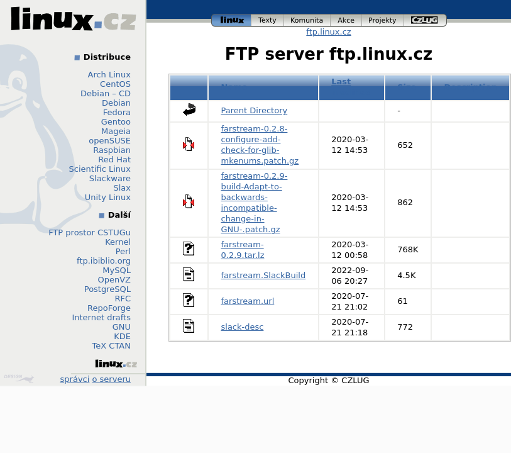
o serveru (111, 379)
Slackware (110, 178)
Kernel (118, 242)
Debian (116, 103)
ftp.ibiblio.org (104, 261)
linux (231, 20)
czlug (425, 20)
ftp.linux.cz (328, 31)
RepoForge (109, 308)
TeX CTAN (111, 345)
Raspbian (112, 150)
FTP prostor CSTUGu (89, 232)
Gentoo (116, 121)
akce (346, 20)
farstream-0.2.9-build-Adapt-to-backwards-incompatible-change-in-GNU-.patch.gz (254, 202)
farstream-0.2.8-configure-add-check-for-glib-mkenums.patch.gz (260, 144)
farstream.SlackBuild (263, 275)
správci (75, 379)
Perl (123, 251)
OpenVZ (114, 279)
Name (234, 87)
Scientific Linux (100, 169)
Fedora (117, 112)
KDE (122, 336)
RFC (122, 298)
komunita (307, 20)
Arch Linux (109, 74)
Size (406, 87)
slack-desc (242, 327)
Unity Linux (108, 197)
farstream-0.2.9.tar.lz (243, 250)
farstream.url (248, 301)
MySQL (116, 270)
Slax (122, 188)
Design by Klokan (19, 378)
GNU (122, 327)
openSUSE (110, 140)
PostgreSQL (107, 289)
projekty (383, 20)
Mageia (116, 131)
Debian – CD (105, 93)
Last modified (351, 87)
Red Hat (114, 159)
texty (267, 20)
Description (470, 87)
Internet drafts (101, 317)
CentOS (115, 84)
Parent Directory (254, 110)
